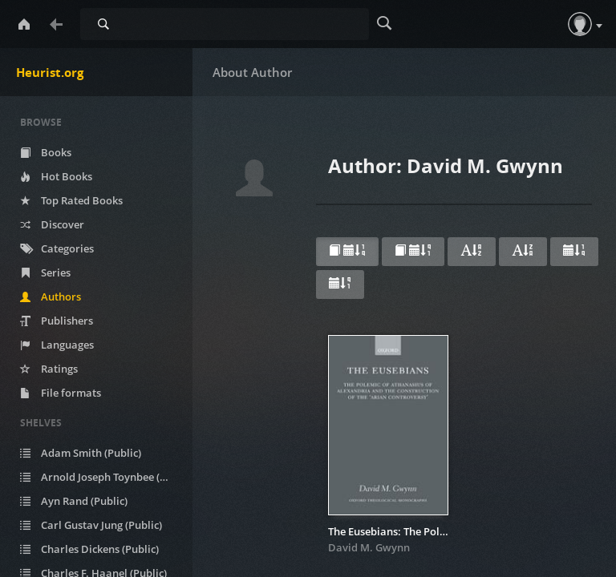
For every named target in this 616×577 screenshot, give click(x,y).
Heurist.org (49, 72)
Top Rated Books (71, 200)
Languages (57, 344)
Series (45, 272)
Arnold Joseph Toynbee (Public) (104, 477)
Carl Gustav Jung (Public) (91, 525)
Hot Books (56, 176)
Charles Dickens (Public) (89, 549)
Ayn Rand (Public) (74, 501)
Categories (57, 248)
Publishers (56, 320)
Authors (50, 296)
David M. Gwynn (369, 547)
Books (45, 152)
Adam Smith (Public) (80, 453)
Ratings (49, 368)
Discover (52, 224)
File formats (60, 392)
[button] (580, 24)
